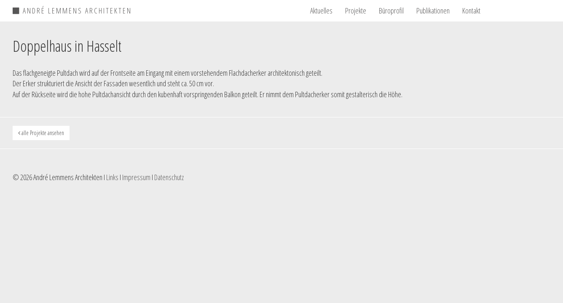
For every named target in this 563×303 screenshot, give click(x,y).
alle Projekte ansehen (41, 133)
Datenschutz (169, 177)
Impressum (136, 177)
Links (112, 177)
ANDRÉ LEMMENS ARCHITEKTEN (72, 9)
